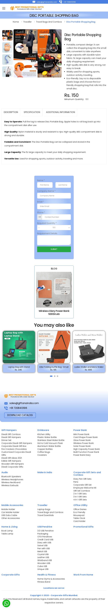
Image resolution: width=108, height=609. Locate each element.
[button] (51, 376)
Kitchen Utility (43, 434)
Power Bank (80, 430)
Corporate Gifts (10, 574)
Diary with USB (44, 542)
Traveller (27, 21)
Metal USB (42, 551)
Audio (4, 472)
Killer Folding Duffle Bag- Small (53, 368)
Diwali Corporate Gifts (12, 466)
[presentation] (3, 353)
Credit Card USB (45, 539)
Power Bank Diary (82, 455)
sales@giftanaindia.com (44, 2)
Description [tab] (11, 112)
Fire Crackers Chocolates (14, 449)
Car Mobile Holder (10, 512)
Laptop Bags (43, 509)
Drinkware (43, 430)
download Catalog (20, 415)
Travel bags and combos (49, 21)
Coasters (42, 455)
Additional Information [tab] (60, 112)
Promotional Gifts (83, 526)
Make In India (44, 472)
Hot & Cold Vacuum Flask (50, 443)
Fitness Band (43, 581)
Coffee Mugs (43, 452)
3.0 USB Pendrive (45, 530)
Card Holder (79, 521)
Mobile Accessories (12, 505)
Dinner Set (6, 440)
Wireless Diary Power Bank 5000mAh (54, 312)
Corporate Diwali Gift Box (13, 446)
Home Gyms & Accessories (51, 578)
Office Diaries (79, 509)
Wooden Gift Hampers (12, 463)
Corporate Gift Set (82, 484)
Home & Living (9, 526)
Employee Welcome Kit (84, 487)
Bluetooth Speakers (11, 476)
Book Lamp (7, 530)
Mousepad (78, 515)
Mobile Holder (8, 509)
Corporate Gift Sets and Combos (87, 474)
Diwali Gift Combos (11, 434)
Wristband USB (44, 560)
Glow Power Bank (82, 440)
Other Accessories (10, 518)
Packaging (42, 533)
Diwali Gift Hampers (11, 437)
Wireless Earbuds (9, 485)
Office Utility (80, 505)
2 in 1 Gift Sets (80, 493)
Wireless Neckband (10, 482)
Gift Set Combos (81, 490)
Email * (40, 201)
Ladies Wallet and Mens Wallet (89, 368)
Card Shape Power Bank (85, 437)
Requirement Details (47, 233)
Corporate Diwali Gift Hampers (16, 443)
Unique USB (43, 569)
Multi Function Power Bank (86, 452)
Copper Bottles (45, 449)
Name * (41, 180)
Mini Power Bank (81, 434)
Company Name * (46, 191)
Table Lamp (7, 533)
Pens (75, 481)
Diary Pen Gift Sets (82, 479)
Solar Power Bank (82, 446)
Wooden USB (43, 563)
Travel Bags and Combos (50, 512)
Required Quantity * (47, 223)
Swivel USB (42, 545)
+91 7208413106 (67, 2)
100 (87, 99)
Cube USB (42, 566)
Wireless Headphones (12, 479)
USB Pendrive (44, 526)
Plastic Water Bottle (47, 437)
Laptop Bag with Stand (19, 368)
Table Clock (79, 518)
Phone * (41, 212)
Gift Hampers (9, 430)
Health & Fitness (46, 574)
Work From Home (83, 574)
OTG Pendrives (44, 536)
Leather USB (43, 557)
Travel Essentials (45, 515)
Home (16, 21)
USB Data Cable (9, 515)
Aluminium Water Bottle (49, 446)
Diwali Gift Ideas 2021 (11, 458)
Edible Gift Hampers (11, 460)
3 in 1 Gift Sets (80, 496)
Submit (54, 249)
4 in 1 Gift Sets (80, 499)
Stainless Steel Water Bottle (50, 440)
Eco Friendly (79, 512)
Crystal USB (43, 554)
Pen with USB (43, 548)
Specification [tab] (32, 112)
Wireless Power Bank (83, 443)
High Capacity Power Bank (86, 449)
